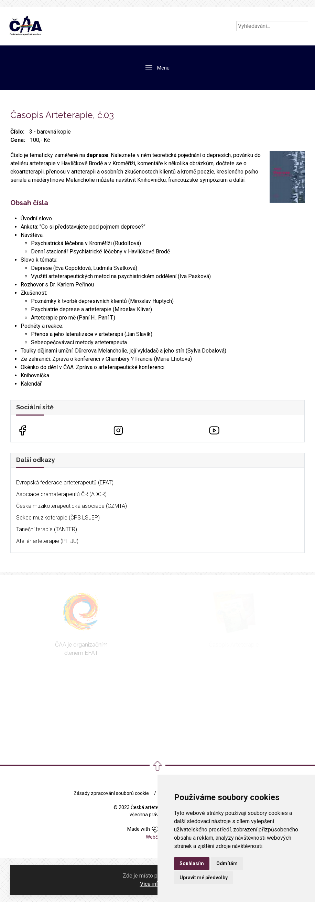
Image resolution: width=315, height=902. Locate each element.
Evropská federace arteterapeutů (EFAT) (64, 482)
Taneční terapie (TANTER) (46, 529)
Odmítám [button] (227, 863)
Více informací (157, 884)
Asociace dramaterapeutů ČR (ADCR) (61, 494)
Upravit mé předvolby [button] (204, 877)
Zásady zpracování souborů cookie (111, 793)
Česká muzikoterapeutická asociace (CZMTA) (71, 506)
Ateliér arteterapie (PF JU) (47, 541)
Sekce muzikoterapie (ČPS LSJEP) (58, 517)
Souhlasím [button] (192, 863)
